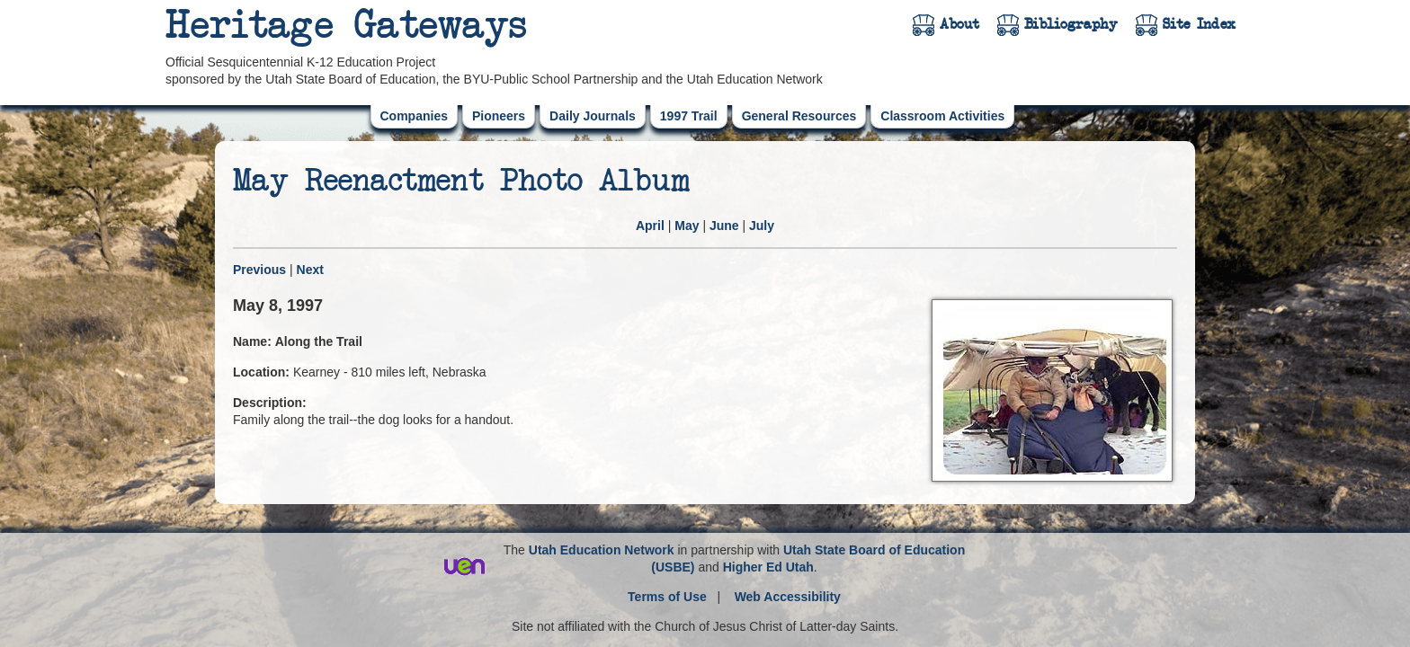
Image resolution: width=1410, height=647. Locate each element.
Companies (414, 116)
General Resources (799, 116)
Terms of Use (667, 596)
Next (310, 269)
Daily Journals (592, 116)
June (724, 225)
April (650, 225)
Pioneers (498, 116)
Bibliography (1071, 24)
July (761, 225)
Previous (259, 269)
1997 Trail (689, 116)
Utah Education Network (601, 550)
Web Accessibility (788, 596)
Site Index (1199, 24)
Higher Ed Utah (768, 567)
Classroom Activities (942, 116)
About (959, 24)
